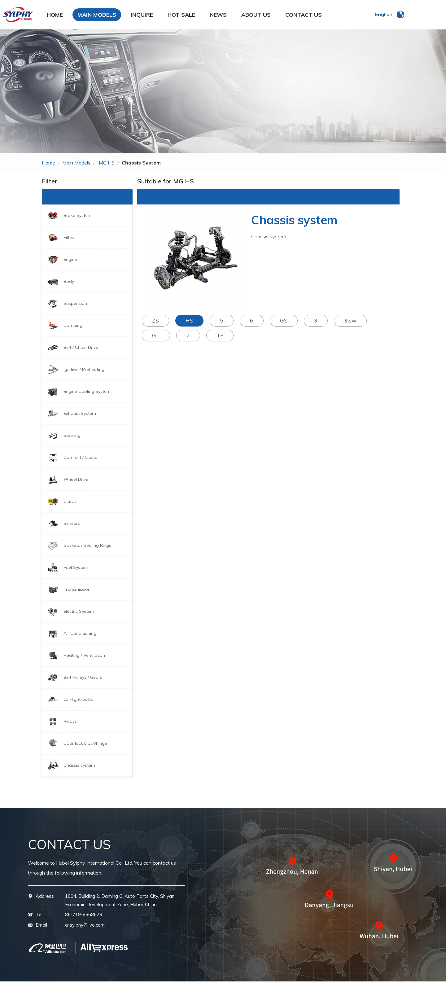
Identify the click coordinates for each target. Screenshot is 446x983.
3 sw (350, 322)
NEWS (218, 15)
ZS (155, 322)
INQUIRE (142, 15)
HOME (55, 15)
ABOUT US (256, 15)
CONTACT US (303, 15)
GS (283, 322)
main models (76, 164)
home (48, 164)
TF (219, 336)
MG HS (107, 164)
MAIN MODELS (96, 15)
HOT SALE (181, 15)
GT (156, 336)
